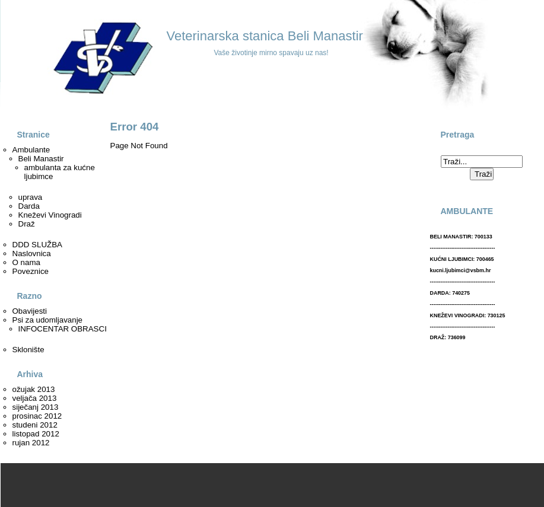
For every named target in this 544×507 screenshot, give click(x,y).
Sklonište (28, 349)
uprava (30, 197)
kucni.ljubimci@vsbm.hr (460, 270)
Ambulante (31, 149)
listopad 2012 (35, 433)
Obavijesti (29, 311)
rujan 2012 (31, 442)
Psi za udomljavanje (47, 319)
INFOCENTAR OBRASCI (62, 328)
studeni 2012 (35, 424)
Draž (26, 223)
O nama (26, 262)
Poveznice (30, 271)
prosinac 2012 (37, 416)
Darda (29, 206)
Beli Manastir (41, 158)
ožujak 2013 (33, 389)
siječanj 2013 (35, 407)
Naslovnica (31, 253)
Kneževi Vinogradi (50, 215)
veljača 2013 (34, 398)
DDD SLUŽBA (37, 244)
